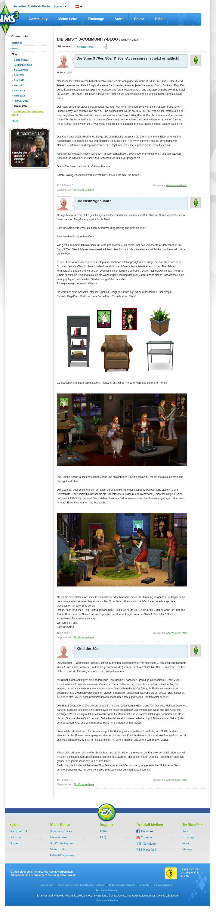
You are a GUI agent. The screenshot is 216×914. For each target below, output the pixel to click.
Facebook (147, 831)
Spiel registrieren (61, 831)
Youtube (146, 837)
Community (38, 19)
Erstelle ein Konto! (39, 6)
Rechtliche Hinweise (106, 890)
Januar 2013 (20, 106)
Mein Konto (58, 849)
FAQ (103, 837)
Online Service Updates (122, 885)
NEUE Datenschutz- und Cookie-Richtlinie (81, 885)
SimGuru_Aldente (84, 189)
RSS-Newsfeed (146, 849)
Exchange (96, 19)
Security (144, 885)
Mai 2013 (19, 85)
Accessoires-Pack (176, 185)
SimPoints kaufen (61, 843)
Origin (13, 843)
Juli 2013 (19, 75)
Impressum (46, 885)
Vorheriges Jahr (22, 111)
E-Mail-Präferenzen (62, 855)
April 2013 (19, 90)
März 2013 (19, 95)
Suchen (58, 6)
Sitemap (186, 849)
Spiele (139, 19)
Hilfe (158, 19)
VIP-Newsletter (146, 843)
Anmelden (19, 6)
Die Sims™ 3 (18, 831)
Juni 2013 (19, 80)
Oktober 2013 (21, 59)
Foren (185, 843)
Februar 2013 (21, 100)
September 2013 (23, 65)
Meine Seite (67, 19)
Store (119, 19)
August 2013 (21, 70)
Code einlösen (59, 837)
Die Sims (15, 837)
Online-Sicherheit (163, 885)
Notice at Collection (107, 900)
